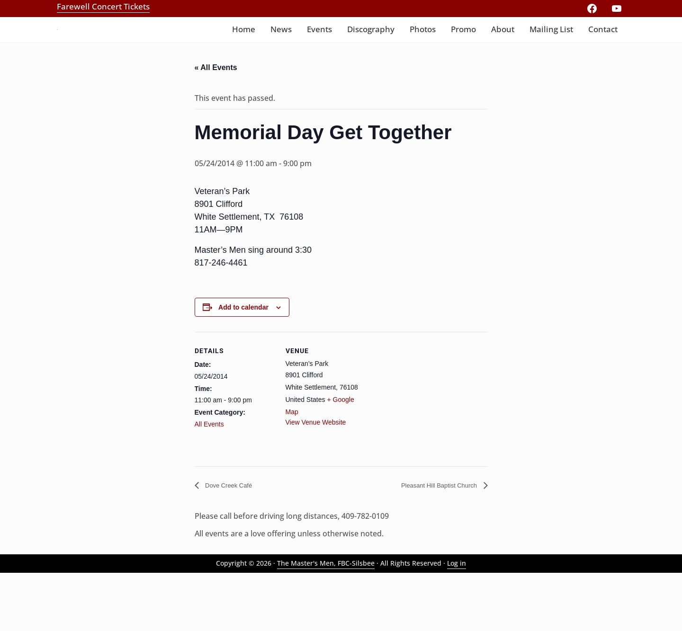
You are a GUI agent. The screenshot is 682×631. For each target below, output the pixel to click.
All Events (209, 480)
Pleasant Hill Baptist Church (431, 541)
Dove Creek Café (234, 541)
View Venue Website (316, 478)
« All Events (216, 121)
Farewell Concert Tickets (103, 6)
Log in (456, 621)
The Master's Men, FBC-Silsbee (326, 621)
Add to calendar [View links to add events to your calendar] (243, 363)
